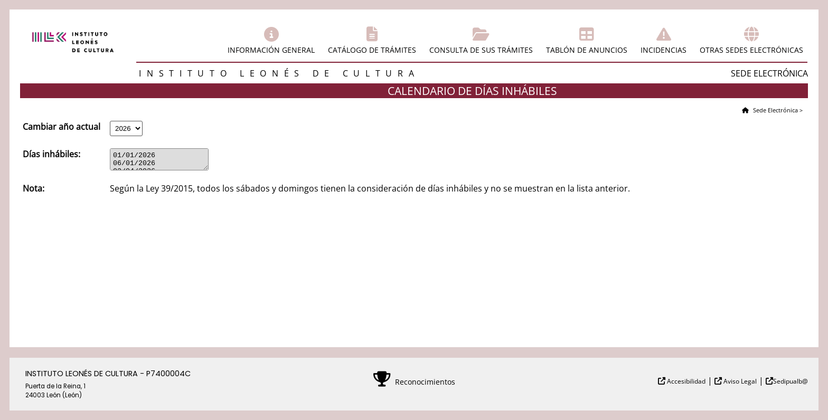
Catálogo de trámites (372, 50)
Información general (271, 50)
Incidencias (663, 50)
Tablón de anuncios (586, 50)
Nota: (33, 191)
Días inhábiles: (51, 154)
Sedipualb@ (790, 381)
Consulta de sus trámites (481, 50)
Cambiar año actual (61, 126)
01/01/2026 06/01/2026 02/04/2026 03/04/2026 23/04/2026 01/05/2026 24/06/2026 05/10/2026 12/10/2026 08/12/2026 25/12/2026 (164, 161)
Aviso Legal (739, 381)
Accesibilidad (685, 381)
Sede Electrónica (774, 110)
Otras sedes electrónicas (751, 50)
